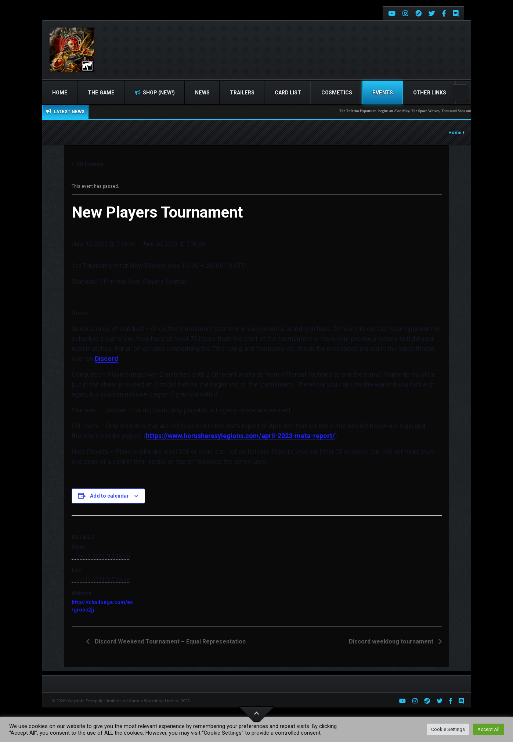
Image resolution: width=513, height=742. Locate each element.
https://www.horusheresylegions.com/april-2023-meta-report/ (240, 436)
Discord (106, 358)
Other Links (429, 93)
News (202, 93)
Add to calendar (109, 496)
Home (60, 93)
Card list (288, 93)
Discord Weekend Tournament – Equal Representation (169, 641)
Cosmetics (336, 93)
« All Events (88, 164)
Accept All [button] (488, 729)
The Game (101, 93)
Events (382, 93)
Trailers (242, 93)
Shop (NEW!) (155, 93)
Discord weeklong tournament (392, 641)
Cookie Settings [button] (448, 729)
